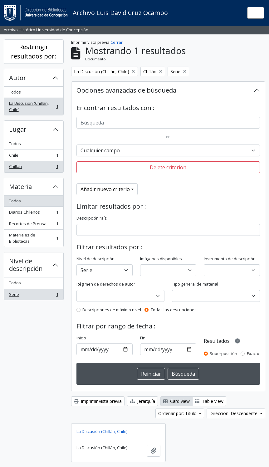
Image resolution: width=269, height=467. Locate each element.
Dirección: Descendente (234, 413)
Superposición (223, 353)
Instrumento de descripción (230, 258)
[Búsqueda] (168, 123)
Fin (142, 338)
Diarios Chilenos (33, 213)
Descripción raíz (91, 218)
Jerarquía (142, 401)
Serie (33, 296)
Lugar (18, 129)
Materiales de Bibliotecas (33, 238)
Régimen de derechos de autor (105, 284)
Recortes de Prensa (33, 225)
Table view (209, 401)
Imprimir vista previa (98, 401)
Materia (20, 186)
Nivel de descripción (26, 265)
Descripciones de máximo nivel (111, 309)
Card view (176, 401)
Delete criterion (168, 167)
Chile (33, 156)
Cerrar (116, 42)
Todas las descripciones (174, 309)
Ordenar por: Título (178, 413)
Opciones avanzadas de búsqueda (126, 90)
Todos (15, 92)
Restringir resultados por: (33, 51)
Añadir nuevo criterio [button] (105, 189)
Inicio (81, 338)
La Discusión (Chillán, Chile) (33, 106)
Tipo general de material (195, 284)
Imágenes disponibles (161, 258)
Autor (17, 78)
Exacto (253, 353)
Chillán (33, 168)
